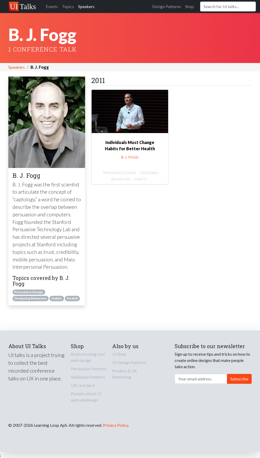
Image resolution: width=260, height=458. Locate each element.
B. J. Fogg (130, 157)
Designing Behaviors (30, 298)
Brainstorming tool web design (88, 357)
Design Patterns (166, 6)
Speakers (86, 6)
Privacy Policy (115, 425)
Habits (57, 298)
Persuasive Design (28, 292)
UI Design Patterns (129, 362)
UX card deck (83, 385)
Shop (189, 6)
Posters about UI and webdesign (86, 396)
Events (52, 6)
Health (72, 298)
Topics (68, 6)
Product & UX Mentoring (124, 373)
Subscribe (239, 378)
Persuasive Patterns (88, 368)
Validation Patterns (88, 376)
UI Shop (119, 354)
